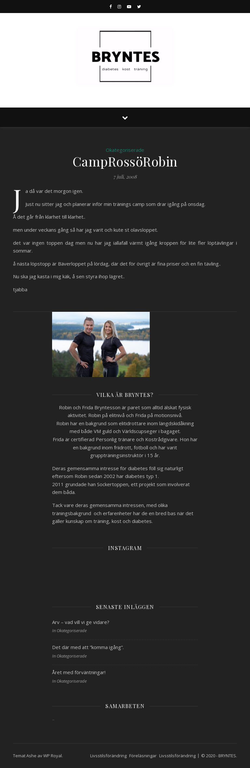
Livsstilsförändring (108, 756)
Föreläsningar (143, 756)
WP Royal (52, 756)
